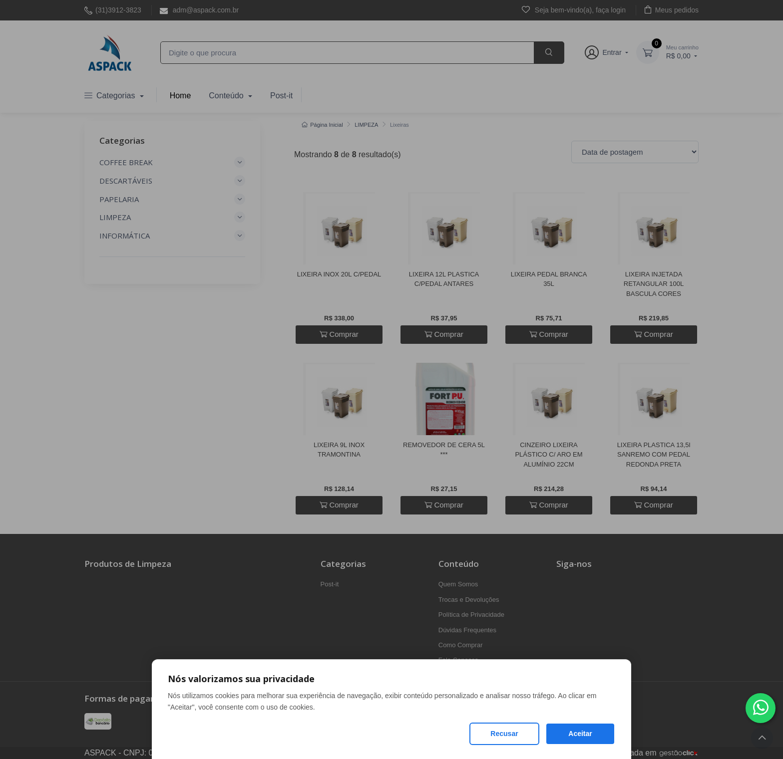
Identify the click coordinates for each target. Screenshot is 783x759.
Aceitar (580, 734)
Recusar (504, 734)
